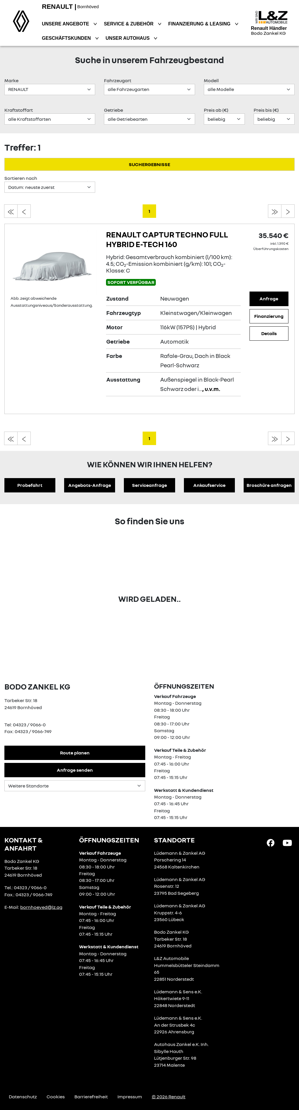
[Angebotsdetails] (54, 262)
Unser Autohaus (128, 38)
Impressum (129, 1096)
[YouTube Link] (287, 842)
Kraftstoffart (18, 110)
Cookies (56, 1096)
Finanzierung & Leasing (200, 23)
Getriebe (113, 110)
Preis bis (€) (266, 110)
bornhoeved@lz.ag (41, 907)
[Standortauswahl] (74, 785)
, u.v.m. (211, 388)
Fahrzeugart (117, 80)
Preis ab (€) (216, 110)
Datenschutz (23, 1096)
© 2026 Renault (168, 1096)
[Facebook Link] (270, 842)
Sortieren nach (20, 178)
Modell (211, 80)
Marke (11, 80)
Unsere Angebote (66, 23)
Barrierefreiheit (91, 1096)
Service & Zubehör (129, 23)
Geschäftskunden (67, 38)
